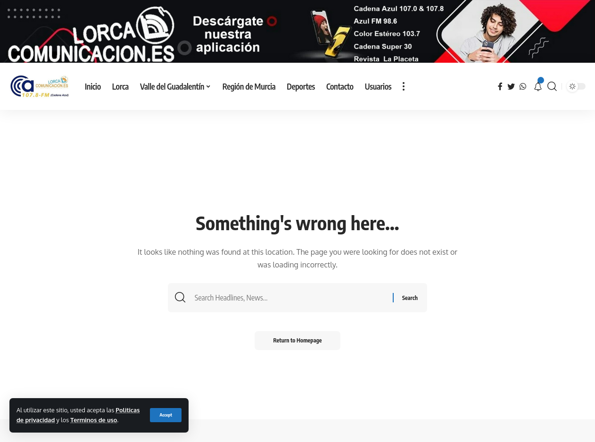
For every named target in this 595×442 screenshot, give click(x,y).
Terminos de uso (93, 420)
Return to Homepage (297, 349)
